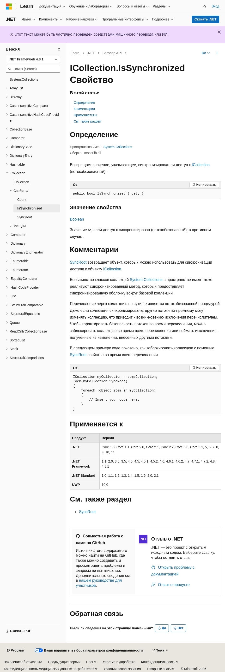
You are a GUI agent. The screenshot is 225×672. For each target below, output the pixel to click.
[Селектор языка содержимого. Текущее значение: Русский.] (15, 650)
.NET (91, 53)
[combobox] (33, 59)
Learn (75, 53)
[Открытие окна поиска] (205, 6)
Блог (89, 662)
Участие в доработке (119, 662)
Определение (84, 102)
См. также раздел (87, 121)
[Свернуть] (59, 49)
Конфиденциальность (158, 662)
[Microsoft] (9, 6)
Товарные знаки (159, 669)
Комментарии (84, 109)
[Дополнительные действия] (217, 53)
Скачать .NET (206, 19)
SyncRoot (78, 262)
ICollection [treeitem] (21, 182)
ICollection (201, 165)
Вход (215, 6)
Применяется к (85, 115)
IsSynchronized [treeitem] (29, 208)
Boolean (77, 219)
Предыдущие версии (64, 662)
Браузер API (112, 53)
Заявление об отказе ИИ (23, 662)
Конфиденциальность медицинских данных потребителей (49, 669)
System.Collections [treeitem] (24, 79)
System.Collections (117, 147)
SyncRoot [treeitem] (24, 217)
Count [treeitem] (21, 200)
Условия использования (122, 669)
